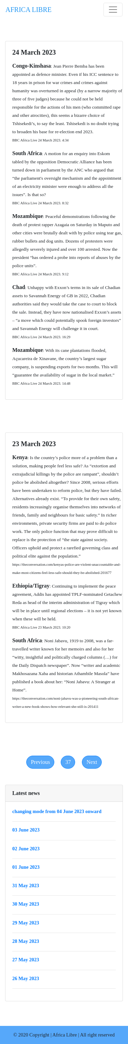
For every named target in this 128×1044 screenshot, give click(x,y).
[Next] (91, 762)
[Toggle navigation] (113, 9)
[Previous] (40, 762)
